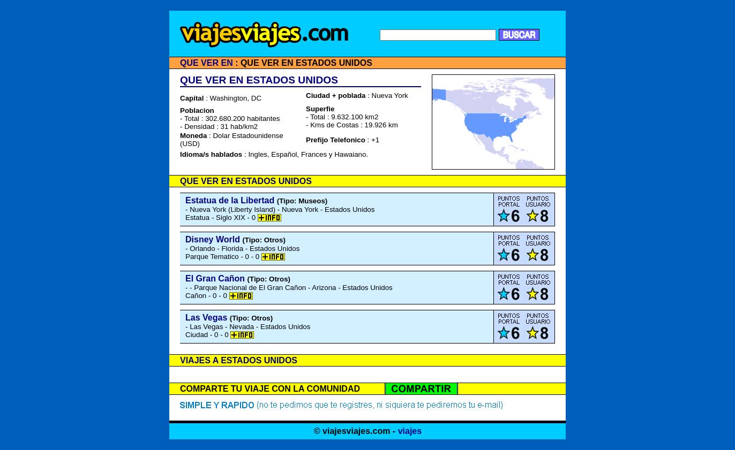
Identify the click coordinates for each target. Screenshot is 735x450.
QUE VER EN (206, 62)
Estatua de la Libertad (229, 200)
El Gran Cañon (215, 278)
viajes (410, 431)
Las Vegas (206, 317)
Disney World (212, 239)
